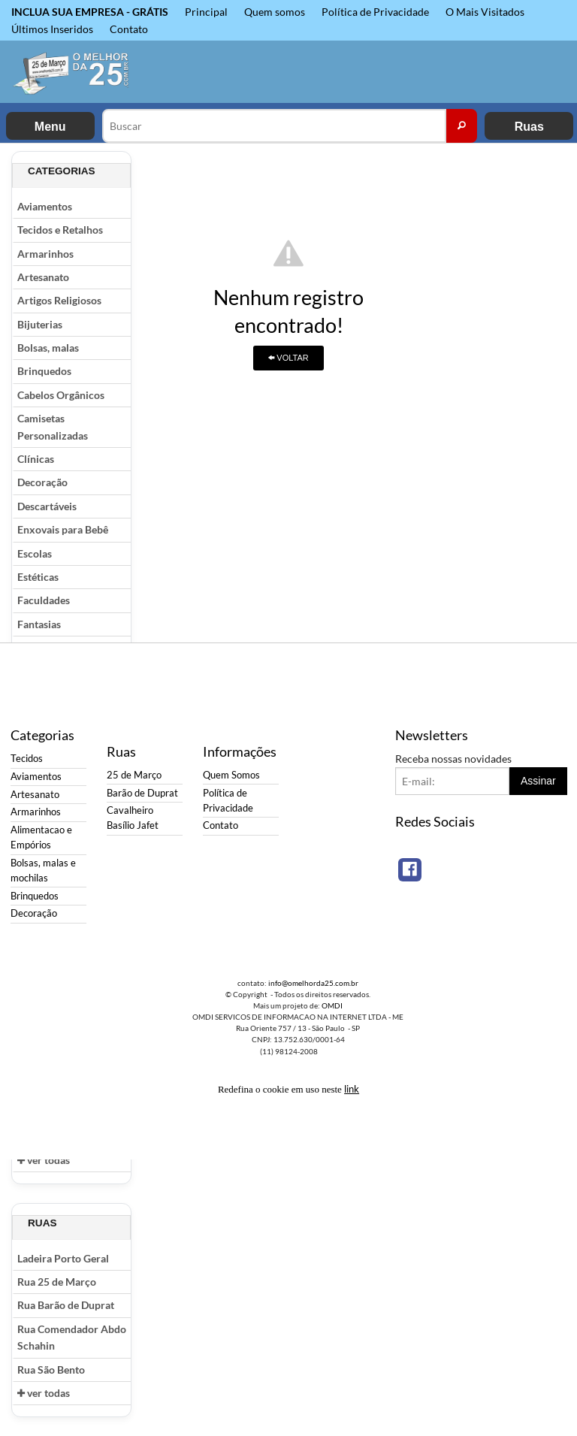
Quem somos (274, 11)
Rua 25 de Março (56, 1281)
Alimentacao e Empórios (41, 837)
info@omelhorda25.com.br (313, 982)
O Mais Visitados (485, 11)
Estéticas (38, 576)
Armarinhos (45, 253)
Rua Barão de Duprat (65, 1304)
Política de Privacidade (375, 11)
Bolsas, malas (48, 347)
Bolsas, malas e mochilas (43, 870)
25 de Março (134, 775)
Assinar (538, 781)
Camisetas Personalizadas (52, 426)
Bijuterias (39, 324)
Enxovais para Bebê (62, 529)
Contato (129, 29)
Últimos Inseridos (52, 29)
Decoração (42, 482)
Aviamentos (44, 206)
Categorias (61, 171)
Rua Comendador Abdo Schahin (71, 1337)
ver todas (43, 1159)
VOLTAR (288, 357)
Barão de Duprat (142, 793)
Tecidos (27, 758)
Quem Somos (231, 775)
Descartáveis (47, 506)
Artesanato (43, 277)
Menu (50, 126)
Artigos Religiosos (59, 300)
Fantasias (39, 624)
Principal (206, 11)
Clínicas (35, 458)
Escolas (34, 553)
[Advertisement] (506, 376)
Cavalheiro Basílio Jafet (133, 818)
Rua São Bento (51, 1369)
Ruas (529, 126)
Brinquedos (44, 370)
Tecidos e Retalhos (60, 229)
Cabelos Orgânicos (60, 394)
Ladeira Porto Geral (63, 1258)
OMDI (332, 1005)
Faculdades (43, 600)
